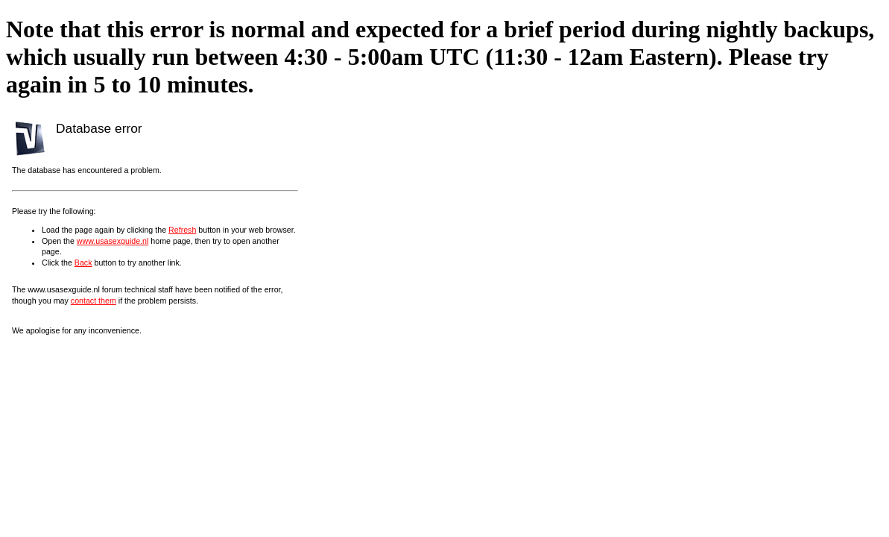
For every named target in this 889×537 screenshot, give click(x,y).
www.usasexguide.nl (113, 240)
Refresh (182, 229)
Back (83, 262)
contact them (93, 300)
